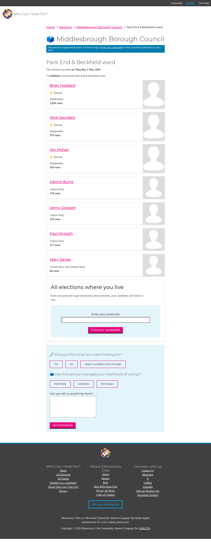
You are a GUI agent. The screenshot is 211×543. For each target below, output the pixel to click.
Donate (105, 482)
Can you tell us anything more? (71, 393)
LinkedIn (148, 490)
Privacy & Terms (105, 494)
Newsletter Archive (147, 499)
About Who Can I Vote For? (63, 490)
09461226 (144, 532)
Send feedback (62, 429)
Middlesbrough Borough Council (99, 27)
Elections (65, 27)
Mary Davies (60, 259)
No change (107, 384)
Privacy (63, 494)
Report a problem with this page (103, 364)
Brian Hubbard (62, 85)
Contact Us (148, 474)
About (105, 478)
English (190, 3)
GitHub (148, 486)
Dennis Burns (61, 182)
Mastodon (147, 478)
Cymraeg (204, 3)
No (71, 364)
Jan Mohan (59, 150)
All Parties (63, 482)
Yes (56, 364)
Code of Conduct (105, 498)
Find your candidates (105, 330)
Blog (105, 486)
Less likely (83, 384)
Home (50, 27)
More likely (60, 384)
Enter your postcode (111, 47)
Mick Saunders (62, 118)
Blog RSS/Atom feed (105, 490)
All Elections (63, 478)
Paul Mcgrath (61, 234)
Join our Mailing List (147, 494)
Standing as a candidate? (63, 486)
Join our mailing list (105, 508)
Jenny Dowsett (63, 208)
